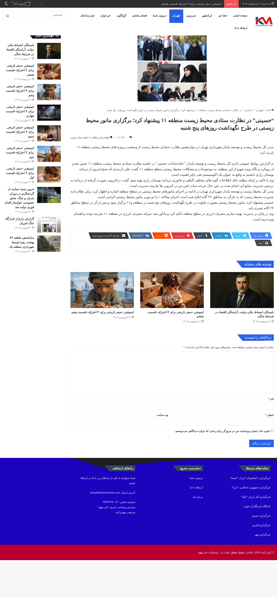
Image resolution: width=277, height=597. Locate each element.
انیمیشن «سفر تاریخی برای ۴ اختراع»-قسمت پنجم (102, 321)
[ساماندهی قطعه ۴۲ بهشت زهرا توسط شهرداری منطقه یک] (49, 253)
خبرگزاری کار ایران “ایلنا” (256, 505)
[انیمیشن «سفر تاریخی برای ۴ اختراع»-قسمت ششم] (172, 299)
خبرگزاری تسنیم (261, 524)
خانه (270, 119)
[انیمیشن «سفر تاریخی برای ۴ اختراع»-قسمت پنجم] (102, 299)
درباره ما (198, 505)
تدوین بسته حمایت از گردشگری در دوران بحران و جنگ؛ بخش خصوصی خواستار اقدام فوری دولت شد (19, 207)
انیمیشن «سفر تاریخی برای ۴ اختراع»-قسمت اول (20, 182)
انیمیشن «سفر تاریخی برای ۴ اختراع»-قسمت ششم (191, 3)
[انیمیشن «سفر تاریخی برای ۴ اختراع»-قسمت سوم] (49, 142)
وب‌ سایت (162, 424)
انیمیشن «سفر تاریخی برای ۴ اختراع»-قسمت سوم (20, 141)
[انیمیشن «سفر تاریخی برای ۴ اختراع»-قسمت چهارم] (49, 122)
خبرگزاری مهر (263, 543)
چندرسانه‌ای (87, 15)
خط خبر (222, 15)
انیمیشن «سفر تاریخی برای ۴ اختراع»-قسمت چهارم (20, 120)
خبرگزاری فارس (261, 534)
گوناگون (121, 15)
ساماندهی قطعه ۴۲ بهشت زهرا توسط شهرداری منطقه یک (21, 251)
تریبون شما (159, 15)
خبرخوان (105, 15)
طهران (176, 15)
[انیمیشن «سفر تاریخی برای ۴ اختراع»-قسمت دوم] (49, 163)
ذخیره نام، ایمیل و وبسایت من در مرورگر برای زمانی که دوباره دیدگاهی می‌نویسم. (222, 440)
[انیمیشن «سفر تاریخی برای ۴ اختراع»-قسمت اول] (49, 183)
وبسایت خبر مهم (208, 561)
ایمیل (269, 424)
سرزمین (191, 15)
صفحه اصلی (240, 15)
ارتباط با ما (241, 28)
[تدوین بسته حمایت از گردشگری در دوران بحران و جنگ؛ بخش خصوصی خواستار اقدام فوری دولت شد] (49, 204)
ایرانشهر (207, 15)
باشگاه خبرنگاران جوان (257, 515)
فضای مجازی (139, 15)
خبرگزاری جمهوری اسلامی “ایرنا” (251, 496)
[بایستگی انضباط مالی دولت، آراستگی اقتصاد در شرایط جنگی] (242, 299)
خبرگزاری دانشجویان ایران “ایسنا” (250, 487)
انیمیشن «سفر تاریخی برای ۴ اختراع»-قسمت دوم (20, 161)
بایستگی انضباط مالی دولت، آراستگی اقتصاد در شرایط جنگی (20, 59)
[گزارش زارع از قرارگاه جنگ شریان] (49, 234)
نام (271, 407)
